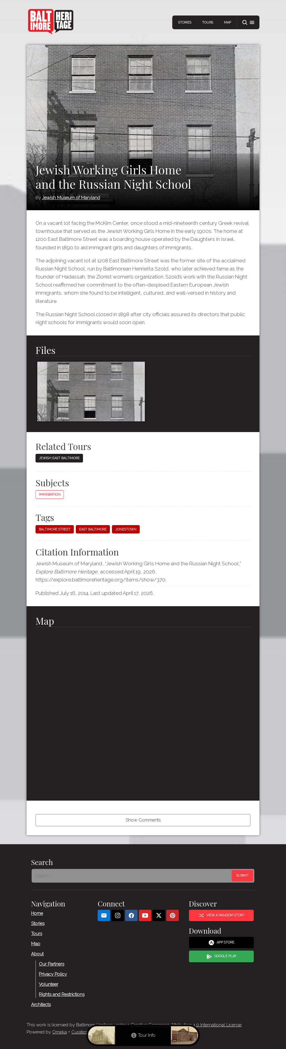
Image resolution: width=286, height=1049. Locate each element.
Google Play (221, 956)
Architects (41, 1004)
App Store (221, 943)
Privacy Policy (53, 974)
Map (227, 22)
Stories (184, 22)
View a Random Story (221, 915)
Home (37, 913)
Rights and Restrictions (61, 994)
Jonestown (125, 529)
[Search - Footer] (132, 875)
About (37, 953)
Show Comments (143, 820)
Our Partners (51, 963)
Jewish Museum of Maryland (71, 197)
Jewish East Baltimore (59, 458)
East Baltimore (93, 529)
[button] (248, 22)
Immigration (50, 494)
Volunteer (48, 984)
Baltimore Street (54, 529)
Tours (207, 22)
